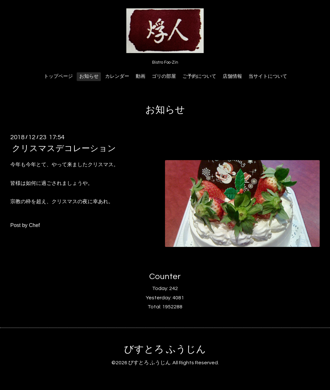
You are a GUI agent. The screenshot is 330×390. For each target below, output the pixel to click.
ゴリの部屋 (164, 76)
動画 (140, 76)
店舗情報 (232, 76)
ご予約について (199, 76)
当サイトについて (267, 76)
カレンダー (117, 76)
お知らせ (89, 76)
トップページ (58, 76)
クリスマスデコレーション (64, 148)
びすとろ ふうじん (165, 349)
